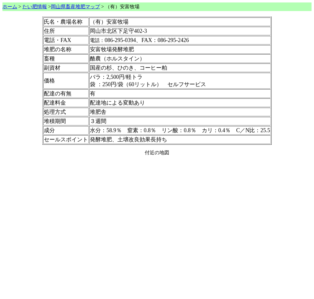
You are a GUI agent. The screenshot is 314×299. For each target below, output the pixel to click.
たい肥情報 (34, 6)
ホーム (9, 6)
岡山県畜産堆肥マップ (75, 6)
